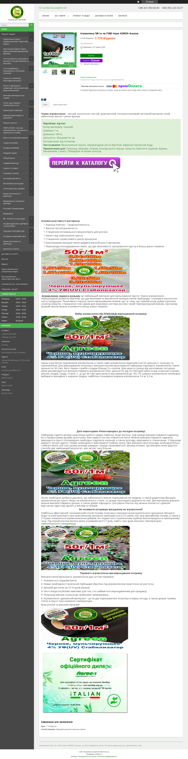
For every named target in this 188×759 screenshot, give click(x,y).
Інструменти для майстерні (14, 236)
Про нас (5, 259)
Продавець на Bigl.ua (94, 754)
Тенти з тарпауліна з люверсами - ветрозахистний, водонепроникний (15, 88)
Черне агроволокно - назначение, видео (10, 270)
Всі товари (60, 16)
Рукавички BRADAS (11, 148)
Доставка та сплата (10, 254)
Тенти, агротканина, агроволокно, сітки (11, 104)
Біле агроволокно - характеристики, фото (11, 277)
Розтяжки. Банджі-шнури (13, 208)
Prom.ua (106, 752)
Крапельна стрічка (11, 249)
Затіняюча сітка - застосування (15, 284)
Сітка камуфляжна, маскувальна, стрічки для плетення (13, 70)
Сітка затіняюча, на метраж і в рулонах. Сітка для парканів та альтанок (16, 61)
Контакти (122, 16)
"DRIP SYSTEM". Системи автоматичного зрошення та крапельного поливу (15, 130)
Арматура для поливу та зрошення (13, 116)
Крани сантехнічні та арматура (12, 194)
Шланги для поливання (12, 110)
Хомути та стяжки (10, 168)
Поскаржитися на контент (87, 756)
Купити (91, 55)
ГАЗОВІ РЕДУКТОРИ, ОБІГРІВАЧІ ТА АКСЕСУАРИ (15, 225)
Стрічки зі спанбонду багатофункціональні (12, 79)
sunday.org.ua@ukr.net (11, 370)
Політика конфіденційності (107, 756)
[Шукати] (31, 25)
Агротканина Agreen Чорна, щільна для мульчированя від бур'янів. (15, 51)
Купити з (91, 60)
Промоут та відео (81, 16)
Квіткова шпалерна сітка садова (13, 96)
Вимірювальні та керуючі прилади (13, 202)
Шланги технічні (10, 123)
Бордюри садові (10, 153)
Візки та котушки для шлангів (15, 138)
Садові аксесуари (10, 143)
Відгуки (5, 264)
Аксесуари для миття (11, 178)
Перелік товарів (8, 34)
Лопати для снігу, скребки (14, 188)
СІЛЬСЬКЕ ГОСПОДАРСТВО (14, 231)
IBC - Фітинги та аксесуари (14, 218)
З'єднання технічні (11, 173)
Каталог (45, 16)
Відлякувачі (8, 213)
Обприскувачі (9, 158)
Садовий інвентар (11, 163)
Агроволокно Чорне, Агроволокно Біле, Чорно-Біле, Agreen (15, 41)
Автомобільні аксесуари (13, 183)
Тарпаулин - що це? (10, 289)
